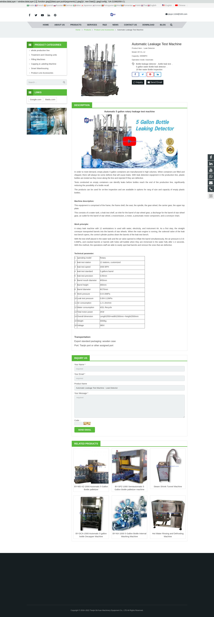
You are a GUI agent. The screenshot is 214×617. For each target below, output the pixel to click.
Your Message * (81, 399)
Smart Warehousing (39, 74)
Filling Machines (38, 65)
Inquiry (138, 88)
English (167, 5)
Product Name (80, 389)
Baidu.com (50, 105)
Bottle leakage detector (146, 69)
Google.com (35, 105)
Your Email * (79, 380)
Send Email (155, 88)
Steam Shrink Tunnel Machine (168, 493)
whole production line (40, 56)
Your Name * (80, 370)
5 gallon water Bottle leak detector (151, 72)
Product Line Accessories (42, 78)
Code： (77, 427)
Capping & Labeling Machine (43, 69)
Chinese (180, 5)
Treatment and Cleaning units (44, 60)
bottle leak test (164, 69)
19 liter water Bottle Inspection (149, 75)
